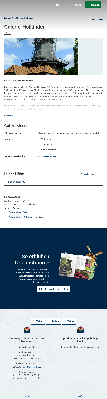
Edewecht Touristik (11, 18)
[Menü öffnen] (73, 7)
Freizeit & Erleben (26, 18)
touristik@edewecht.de (30, 370)
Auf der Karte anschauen (91, 177)
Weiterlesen (10, 119)
